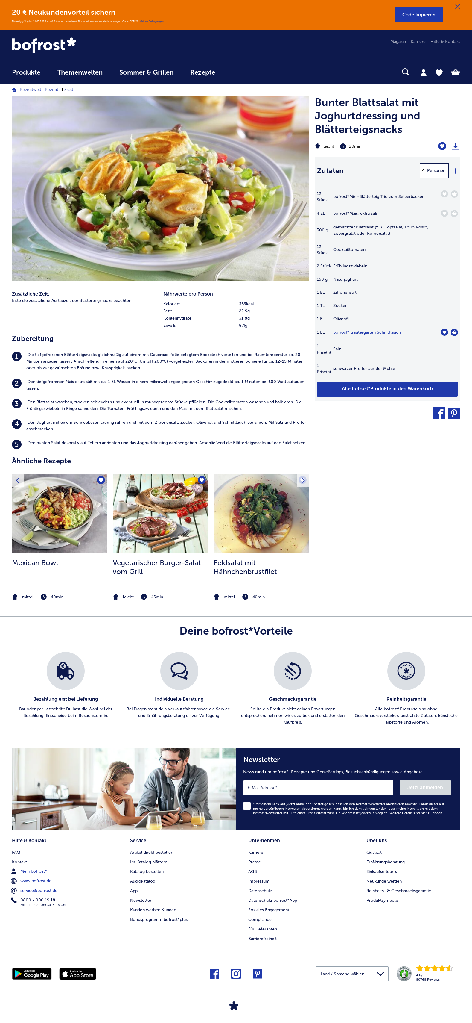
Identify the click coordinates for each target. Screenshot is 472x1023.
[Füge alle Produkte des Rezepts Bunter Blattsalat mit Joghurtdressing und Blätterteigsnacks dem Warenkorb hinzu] (387, 389)
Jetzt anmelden (425, 787)
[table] (387, 286)
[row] (236, 304)
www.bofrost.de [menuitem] (31, 881)
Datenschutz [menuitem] (260, 890)
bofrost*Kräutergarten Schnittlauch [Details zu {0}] (367, 332)
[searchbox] (235, 72)
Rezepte (53, 89)
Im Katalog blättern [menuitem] (148, 862)
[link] (79, 45)
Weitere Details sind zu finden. (416, 813)
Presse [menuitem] (254, 862)
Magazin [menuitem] (398, 41)
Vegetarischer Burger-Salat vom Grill (157, 567)
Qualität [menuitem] (374, 852)
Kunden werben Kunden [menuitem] (153, 909)
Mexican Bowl (35, 562)
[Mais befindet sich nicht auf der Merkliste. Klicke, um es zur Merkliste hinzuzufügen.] (444, 213)
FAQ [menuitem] (16, 852)
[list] (236, 689)
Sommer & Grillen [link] (146, 72)
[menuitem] (26, 75)
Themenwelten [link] (80, 72)
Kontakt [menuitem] (19, 862)
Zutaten (330, 170)
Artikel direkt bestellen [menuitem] (151, 852)
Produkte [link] (26, 72)
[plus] (455, 170)
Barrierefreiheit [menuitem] (262, 938)
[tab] (423, 72)
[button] (419, 14)
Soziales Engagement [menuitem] (268, 909)
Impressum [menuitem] (259, 881)
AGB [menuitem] (252, 871)
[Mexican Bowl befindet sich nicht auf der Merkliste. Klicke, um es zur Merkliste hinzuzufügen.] (101, 480)
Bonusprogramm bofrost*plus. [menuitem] (159, 919)
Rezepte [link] (202, 72)
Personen (436, 170)
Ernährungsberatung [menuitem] (385, 862)
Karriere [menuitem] (418, 41)
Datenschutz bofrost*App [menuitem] (272, 900)
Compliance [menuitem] (260, 919)
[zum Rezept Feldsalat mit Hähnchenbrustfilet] (261, 514)
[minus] (413, 170)
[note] (59, 597)
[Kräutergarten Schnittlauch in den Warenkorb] (454, 332)
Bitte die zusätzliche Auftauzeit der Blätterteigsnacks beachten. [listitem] (72, 300)
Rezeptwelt (30, 89)
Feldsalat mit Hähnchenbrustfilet (245, 567)
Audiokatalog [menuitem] (142, 881)
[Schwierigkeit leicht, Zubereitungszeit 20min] (362, 146)
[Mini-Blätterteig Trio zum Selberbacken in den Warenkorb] (454, 194)
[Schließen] (457, 6)
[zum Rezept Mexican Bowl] (59, 514)
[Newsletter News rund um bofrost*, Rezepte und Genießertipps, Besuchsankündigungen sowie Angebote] (348, 789)
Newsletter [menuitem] (140, 900)
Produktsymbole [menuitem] (382, 900)
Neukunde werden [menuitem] (384, 881)
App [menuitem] (134, 890)
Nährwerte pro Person (188, 294)
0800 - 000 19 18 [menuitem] (33, 900)
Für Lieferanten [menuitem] (262, 929)
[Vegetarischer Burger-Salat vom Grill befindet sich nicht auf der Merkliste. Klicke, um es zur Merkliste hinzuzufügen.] (202, 480)
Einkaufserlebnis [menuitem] (381, 871)
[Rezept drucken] (455, 146)
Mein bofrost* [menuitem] (29, 871)
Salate (70, 89)
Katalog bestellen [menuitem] (147, 871)
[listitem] (160, 361)
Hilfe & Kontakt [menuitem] (445, 41)
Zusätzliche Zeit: (30, 294)
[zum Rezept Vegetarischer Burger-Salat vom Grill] (160, 514)
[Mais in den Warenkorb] (454, 213)
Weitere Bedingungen (152, 21)
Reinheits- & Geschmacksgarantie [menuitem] (398, 890)
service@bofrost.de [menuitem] (34, 891)
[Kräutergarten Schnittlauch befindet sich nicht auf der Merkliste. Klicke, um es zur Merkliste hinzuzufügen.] (444, 332)
